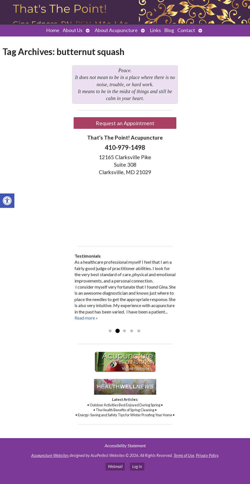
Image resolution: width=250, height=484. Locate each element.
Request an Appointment (125, 123)
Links (155, 30)
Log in (137, 466)
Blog (169, 30)
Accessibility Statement (125, 445)
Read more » (86, 317)
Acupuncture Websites (50, 455)
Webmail (115, 466)
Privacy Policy (207, 455)
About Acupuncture (116, 30)
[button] (7, 200)
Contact (186, 30)
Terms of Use (184, 455)
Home (52, 30)
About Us (73, 30)
